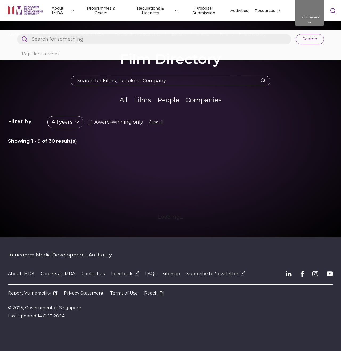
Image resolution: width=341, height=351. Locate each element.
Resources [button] (265, 10)
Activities (239, 10)
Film (224, 34)
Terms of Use (124, 293)
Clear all (156, 122)
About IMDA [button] (57, 10)
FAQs (150, 273)
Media (203, 34)
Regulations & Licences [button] (150, 10)
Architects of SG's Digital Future (39, 34)
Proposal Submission (204, 10)
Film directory (252, 34)
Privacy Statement (84, 293)
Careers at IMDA (58, 273)
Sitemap (171, 273)
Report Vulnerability (33, 293)
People (168, 100)
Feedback (125, 273)
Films (142, 100)
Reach (154, 293)
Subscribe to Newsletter (215, 273)
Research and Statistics (138, 34)
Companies (204, 100)
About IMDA (92, 34)
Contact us (93, 273)
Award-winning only (118, 122)
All (123, 100)
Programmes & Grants (101, 10)
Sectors (179, 34)
